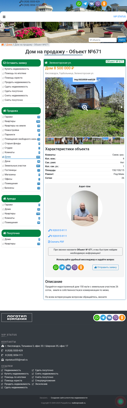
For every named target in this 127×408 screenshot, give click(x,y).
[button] (84, 106)
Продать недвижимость (17, 384)
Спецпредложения (45, 380)
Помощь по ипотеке (15, 377)
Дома (9, 44)
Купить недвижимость (16, 373)
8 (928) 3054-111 (29, 5)
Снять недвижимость (46, 373)
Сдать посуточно (44, 370)
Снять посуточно (44, 377)
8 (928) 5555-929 (29, 1)
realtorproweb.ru (78, 403)
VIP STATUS (119, 16)
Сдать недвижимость (16, 387)
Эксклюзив (41, 384)
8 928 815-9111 (57, 230)
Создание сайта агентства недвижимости (69, 398)
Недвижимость (12, 370)
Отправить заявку (105, 267)
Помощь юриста (13, 380)
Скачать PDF (56, 241)
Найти (122, 40)
